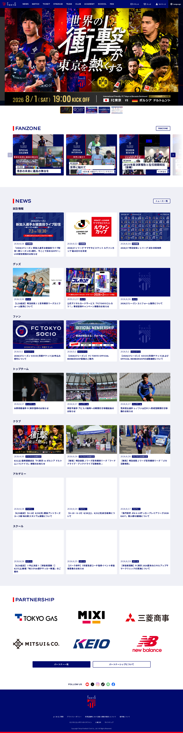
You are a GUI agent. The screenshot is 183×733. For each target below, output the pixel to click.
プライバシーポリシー (74, 717)
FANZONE (163, 128)
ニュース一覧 (162, 200)
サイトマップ (109, 722)
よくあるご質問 (58, 717)
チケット (134, 4)
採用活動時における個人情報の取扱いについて (100, 717)
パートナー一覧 (61, 664)
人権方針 (98, 722)
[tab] (66, 110)
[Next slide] (173, 155)
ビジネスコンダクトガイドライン (81, 722)
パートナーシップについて (121, 664)
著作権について (125, 717)
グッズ (147, 4)
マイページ (161, 4)
